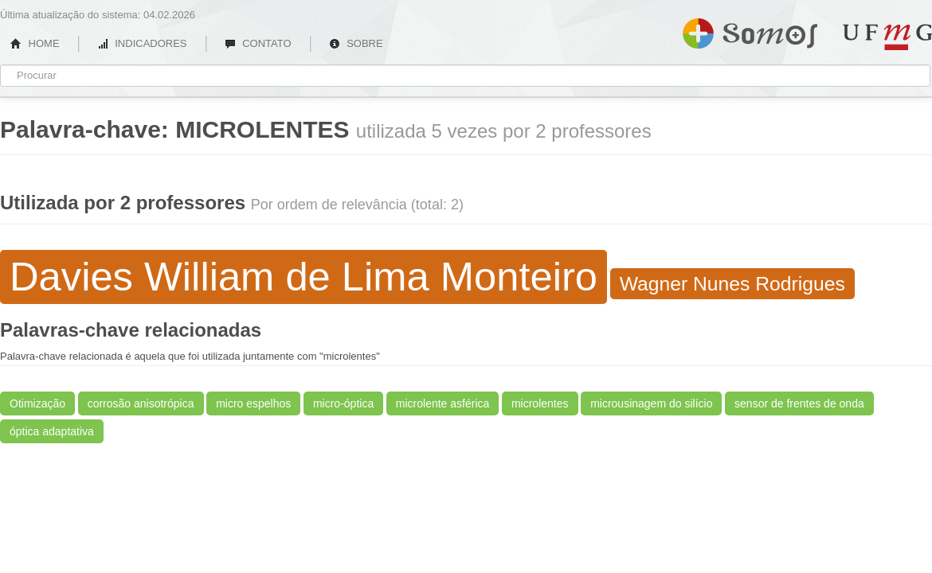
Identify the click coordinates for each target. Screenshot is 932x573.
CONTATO (258, 43)
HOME (35, 43)
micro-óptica (343, 403)
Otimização (37, 403)
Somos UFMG (750, 30)
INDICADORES (142, 43)
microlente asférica (443, 403)
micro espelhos (253, 403)
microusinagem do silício (651, 403)
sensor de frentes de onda (799, 403)
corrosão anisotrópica (141, 403)
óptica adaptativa (52, 431)
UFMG (887, 37)
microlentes (540, 403)
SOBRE (356, 43)
